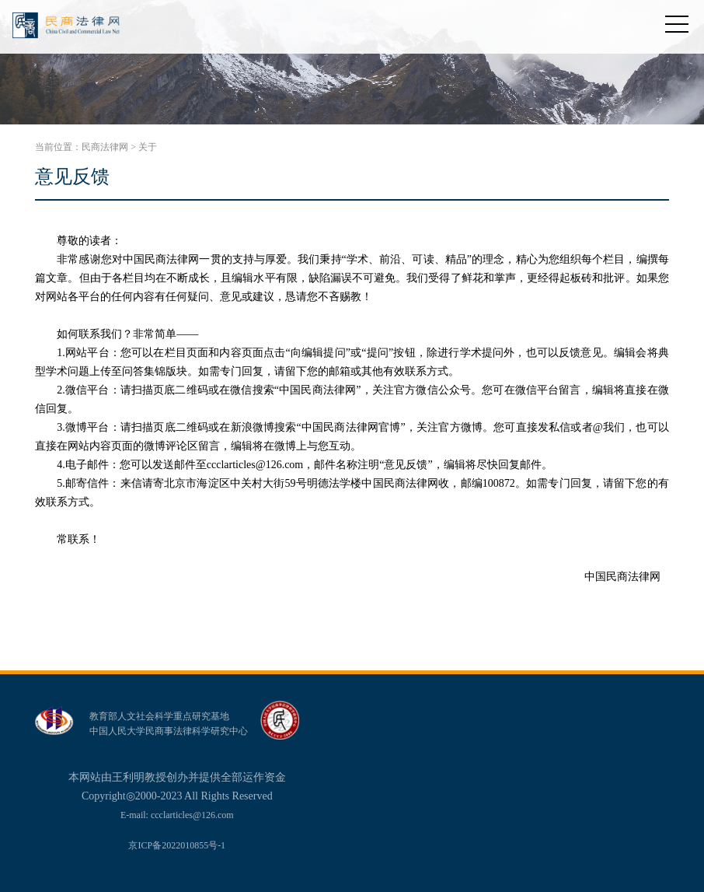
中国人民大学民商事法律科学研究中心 (168, 731)
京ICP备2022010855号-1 (176, 845)
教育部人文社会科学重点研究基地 (159, 716)
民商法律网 (105, 147)
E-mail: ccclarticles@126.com (177, 815)
